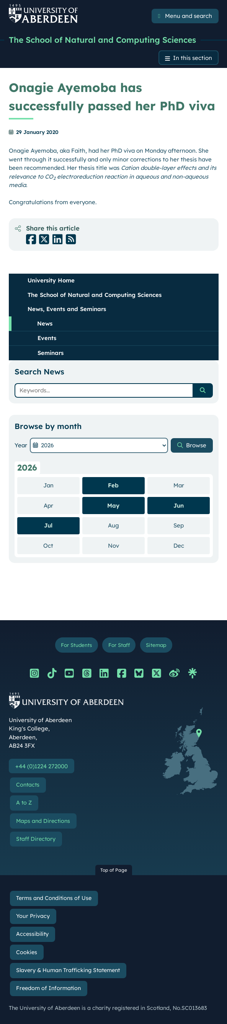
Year (21, 445)
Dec (191, 545)
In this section (192, 57)
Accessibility (32, 933)
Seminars (51, 352)
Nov (126, 545)
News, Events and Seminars (67, 309)
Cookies (26, 952)
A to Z (24, 802)
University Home (51, 280)
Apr (62, 505)
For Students (76, 645)
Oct (61, 545)
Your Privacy (33, 916)
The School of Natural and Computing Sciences (102, 40)
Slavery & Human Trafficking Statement (68, 970)
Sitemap (156, 645)
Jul (48, 525)
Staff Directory (36, 838)
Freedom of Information (48, 988)
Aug (126, 525)
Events (47, 338)
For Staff (119, 645)
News (44, 323)
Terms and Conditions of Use (53, 898)
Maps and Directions (43, 821)
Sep (191, 525)
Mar (191, 485)
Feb (113, 485)
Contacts (27, 784)
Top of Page (113, 870)
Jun (178, 505)
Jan (61, 485)
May (113, 505)
